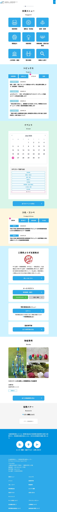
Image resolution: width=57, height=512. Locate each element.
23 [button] (33, 155)
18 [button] (44, 151)
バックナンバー (21, 287)
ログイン (34, 300)
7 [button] (23, 147)
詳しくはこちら (33, 268)
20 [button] (18, 155)
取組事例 (31, 474)
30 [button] (33, 158)
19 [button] (13, 155)
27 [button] (18, 158)
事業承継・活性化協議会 (40, 176)
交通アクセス (11, 482)
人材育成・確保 (17, 178)
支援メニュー (11, 466)
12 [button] (13, 151)
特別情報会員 (11, 478)
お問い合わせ (32, 482)
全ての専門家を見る (32, 319)
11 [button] (44, 147)
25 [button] (44, 155)
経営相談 (17, 173)
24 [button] (39, 155)
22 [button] (28, 155)
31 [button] (39, 158)
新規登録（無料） (33, 282)
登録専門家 (31, 470)
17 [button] (39, 151)
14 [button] (23, 151)
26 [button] (13, 158)
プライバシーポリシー (34, 490)
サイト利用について (13, 490)
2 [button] (33, 143)
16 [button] (33, 151)
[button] (12, 136)
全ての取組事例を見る (32, 388)
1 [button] (28, 143)
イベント (10, 470)
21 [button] (23, 155)
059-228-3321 (18, 457)
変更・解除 (38, 287)
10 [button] (39, 147)
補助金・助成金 (28, 173)
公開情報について (33, 494)
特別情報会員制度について (14, 498)
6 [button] (18, 147)
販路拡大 (17, 176)
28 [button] (23, 158)
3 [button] (38, 143)
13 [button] (18, 151)
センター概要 (32, 478)
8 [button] (28, 147)
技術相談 (28, 176)
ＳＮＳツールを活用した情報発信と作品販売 (22, 371)
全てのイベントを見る (32, 193)
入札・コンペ (11, 474)
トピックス (31, 466)
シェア (21, 509)
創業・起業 (40, 173)
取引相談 (28, 178)
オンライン (17, 181)
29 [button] (28, 158)
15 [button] (28, 151)
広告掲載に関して (12, 494)
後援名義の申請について (34, 498)
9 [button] (33, 147)
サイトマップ (11, 486)
